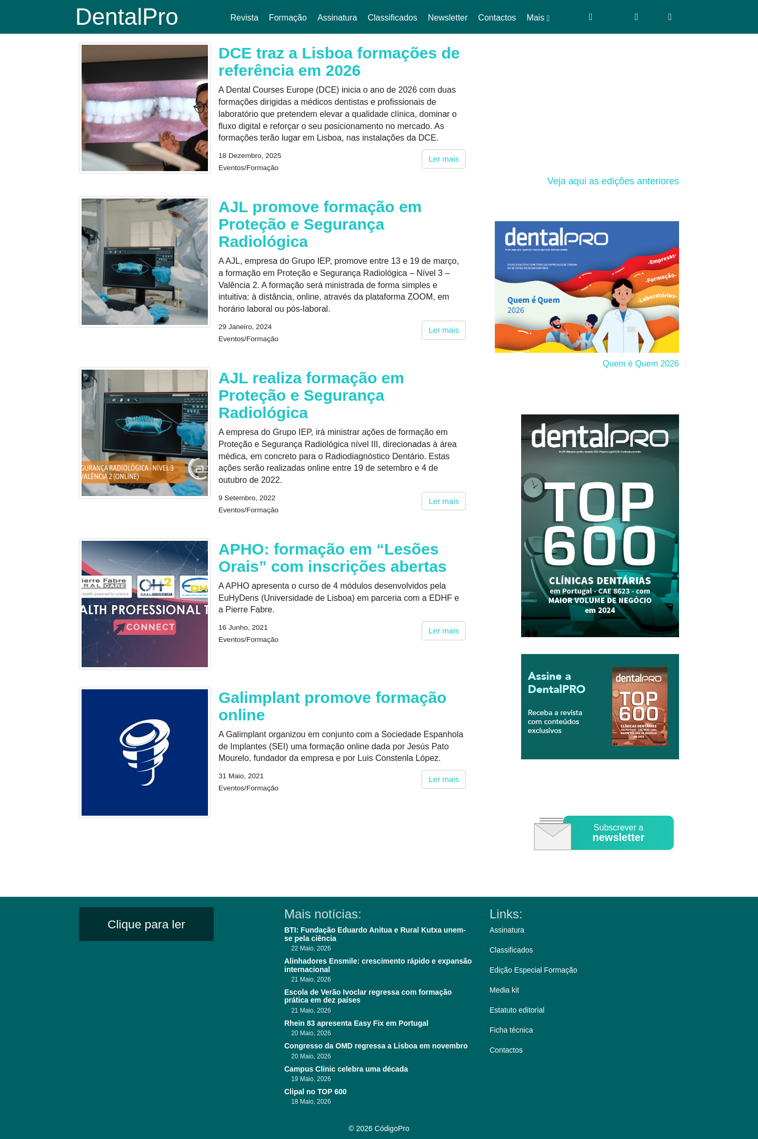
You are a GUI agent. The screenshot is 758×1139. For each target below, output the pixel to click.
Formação (288, 17)
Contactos (497, 17)
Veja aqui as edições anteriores (613, 181)
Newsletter (448, 17)
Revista (244, 17)
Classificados (392, 17)
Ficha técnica (511, 1030)
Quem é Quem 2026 (641, 363)
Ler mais (443, 158)
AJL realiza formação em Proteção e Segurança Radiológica (311, 395)
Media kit (504, 990)
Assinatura (337, 17)
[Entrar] (591, 17)
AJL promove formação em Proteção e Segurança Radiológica (320, 224)
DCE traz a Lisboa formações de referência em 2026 (339, 61)
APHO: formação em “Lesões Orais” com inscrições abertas (332, 557)
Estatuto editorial (517, 1010)
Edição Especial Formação (533, 970)
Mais (538, 18)
